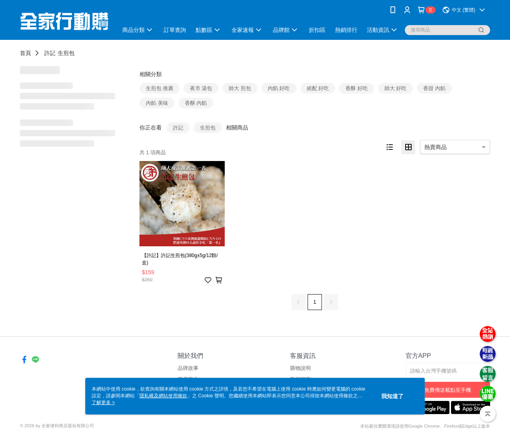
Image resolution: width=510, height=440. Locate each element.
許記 (49, 53)
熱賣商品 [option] (435, 147)
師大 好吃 (395, 88)
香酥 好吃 (356, 88)
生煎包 (66, 53)
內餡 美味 (157, 103)
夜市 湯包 (201, 88)
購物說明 (300, 368)
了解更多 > (103, 402)
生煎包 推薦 (159, 88)
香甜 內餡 (434, 88)
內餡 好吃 (279, 88)
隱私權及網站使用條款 (163, 396)
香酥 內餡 (196, 103)
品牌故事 (188, 368)
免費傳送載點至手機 (447, 390)
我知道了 (392, 396)
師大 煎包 (240, 88)
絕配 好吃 (318, 88)
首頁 (25, 53)
